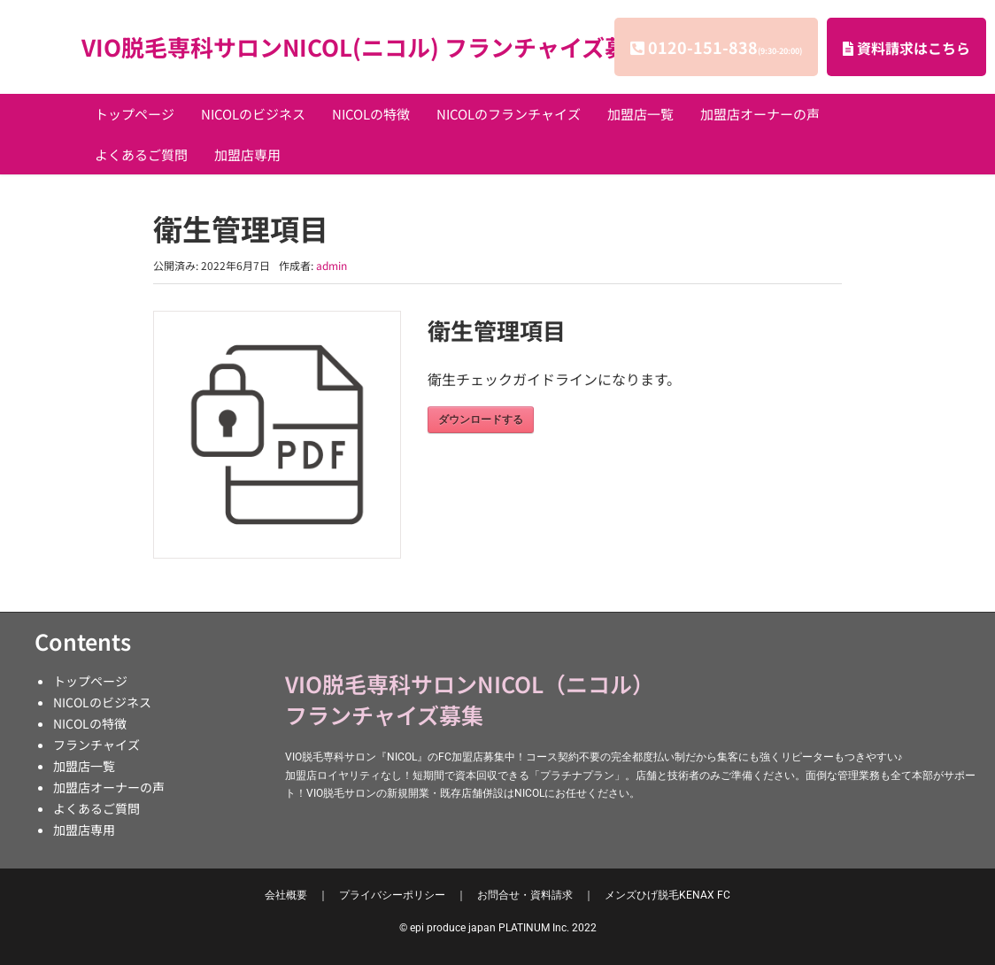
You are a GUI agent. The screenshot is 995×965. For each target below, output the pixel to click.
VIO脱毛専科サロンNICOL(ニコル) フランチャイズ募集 (366, 46)
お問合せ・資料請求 (525, 895)
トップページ (134, 113)
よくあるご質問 (141, 154)
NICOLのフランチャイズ (508, 113)
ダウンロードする (480, 419)
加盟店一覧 (640, 113)
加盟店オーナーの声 (760, 113)
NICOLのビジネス (253, 113)
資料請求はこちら (906, 47)
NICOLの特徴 (371, 113)
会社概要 (286, 895)
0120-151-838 (725, 46)
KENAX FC (667, 895)
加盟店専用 (247, 154)
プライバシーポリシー (392, 895)
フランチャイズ (96, 744)
